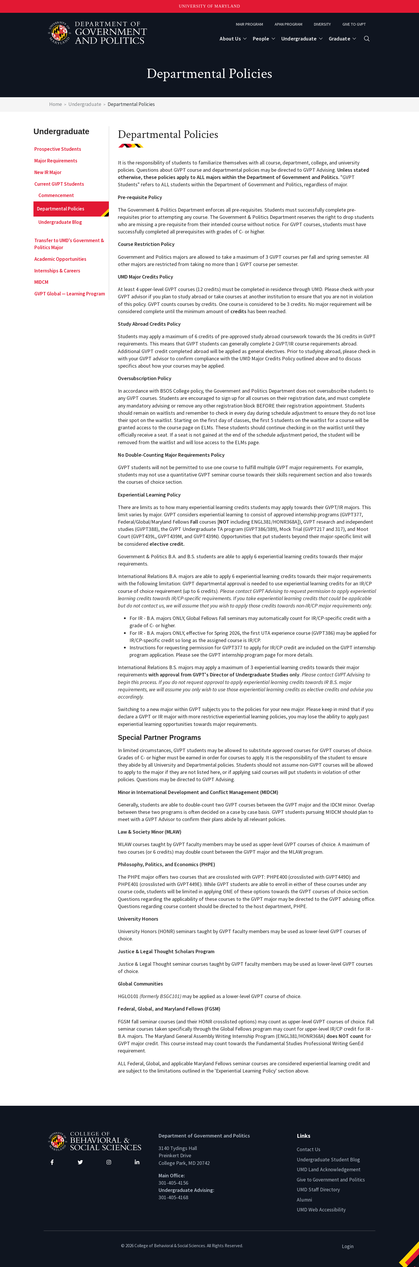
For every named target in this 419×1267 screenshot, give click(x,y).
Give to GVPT (354, 24)
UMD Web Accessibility (321, 1209)
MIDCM (41, 282)
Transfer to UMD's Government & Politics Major (69, 244)
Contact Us (309, 1149)
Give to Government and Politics (332, 1179)
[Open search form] (367, 38)
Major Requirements (55, 160)
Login (348, 1245)
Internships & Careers (57, 270)
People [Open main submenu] (261, 38)
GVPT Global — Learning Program (69, 293)
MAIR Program (249, 24)
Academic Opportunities (60, 259)
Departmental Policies (60, 208)
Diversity (322, 24)
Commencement (56, 195)
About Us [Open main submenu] (230, 38)
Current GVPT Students (59, 184)
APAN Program (288, 24)
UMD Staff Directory (319, 1189)
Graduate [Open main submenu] (339, 38)
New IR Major (47, 172)
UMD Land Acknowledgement (329, 1169)
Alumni (304, 1199)
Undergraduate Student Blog (328, 1159)
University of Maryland (209, 6)
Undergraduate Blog (60, 222)
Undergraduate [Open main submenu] (299, 38)
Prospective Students (57, 149)
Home (55, 104)
